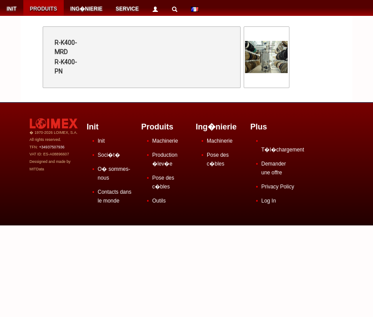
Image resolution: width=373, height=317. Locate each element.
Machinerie (165, 141)
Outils (159, 201)
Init (101, 141)
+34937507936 (52, 147)
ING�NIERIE (86, 9)
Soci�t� (109, 155)
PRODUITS (43, 9)
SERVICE (127, 9)
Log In (268, 201)
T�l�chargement (282, 150)
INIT (12, 9)
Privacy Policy (277, 187)
